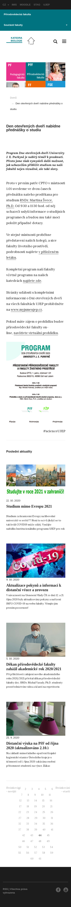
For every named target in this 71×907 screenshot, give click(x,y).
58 (43, 852)
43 (31, 835)
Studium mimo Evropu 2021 (29, 506)
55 (19, 852)
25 (43, 812)
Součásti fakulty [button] (35, 25)
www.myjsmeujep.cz (26, 309)
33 (27, 823)
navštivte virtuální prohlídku (36, 333)
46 (23, 841)
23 (27, 812)
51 (28, 847)
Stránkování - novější (13, 789)
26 (51, 812)
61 (40, 858)
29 (35, 818)
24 (35, 812)
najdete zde (32, 281)
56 (27, 852)
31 (52, 818)
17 (20, 806)
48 (39, 841)
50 (20, 847)
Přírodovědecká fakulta (17, 14)
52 (35, 847)
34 (35, 823)
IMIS (14, 4)
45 (48, 835)
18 (28, 806)
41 (52, 829)
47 (31, 841)
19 (35, 806)
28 (28, 818)
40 (43, 829)
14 (35, 800)
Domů (13, 97)
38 (27, 829)
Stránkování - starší (62, 789)
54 (51, 847)
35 (43, 823)
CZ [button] (6, 4)
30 (44, 818)
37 (19, 829)
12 (20, 800)
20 (43, 806)
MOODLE (25, 4)
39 (35, 829)
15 (43, 800)
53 (43, 847)
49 (48, 841)
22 (19, 812)
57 (35, 852)
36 (51, 823)
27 (20, 818)
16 (51, 800)
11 (50, 794)
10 (42, 794)
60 (32, 858)
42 (23, 835)
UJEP (46, 4)
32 (19, 823)
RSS (5, 889)
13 (28, 800)
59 (51, 852)
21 (51, 806)
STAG (37, 4)
